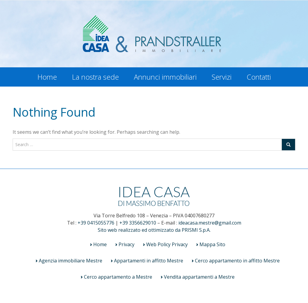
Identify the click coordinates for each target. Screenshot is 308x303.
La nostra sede (95, 77)
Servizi (222, 77)
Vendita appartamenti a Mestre (199, 277)
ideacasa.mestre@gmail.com (209, 222)
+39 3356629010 (137, 222)
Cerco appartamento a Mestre (118, 277)
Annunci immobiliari (165, 77)
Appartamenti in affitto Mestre (148, 260)
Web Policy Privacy (167, 244)
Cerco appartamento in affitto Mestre (237, 260)
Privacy (126, 244)
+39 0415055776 (96, 222)
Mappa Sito (212, 244)
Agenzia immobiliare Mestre (70, 260)
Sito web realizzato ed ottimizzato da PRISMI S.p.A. (154, 230)
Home (47, 77)
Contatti (259, 77)
